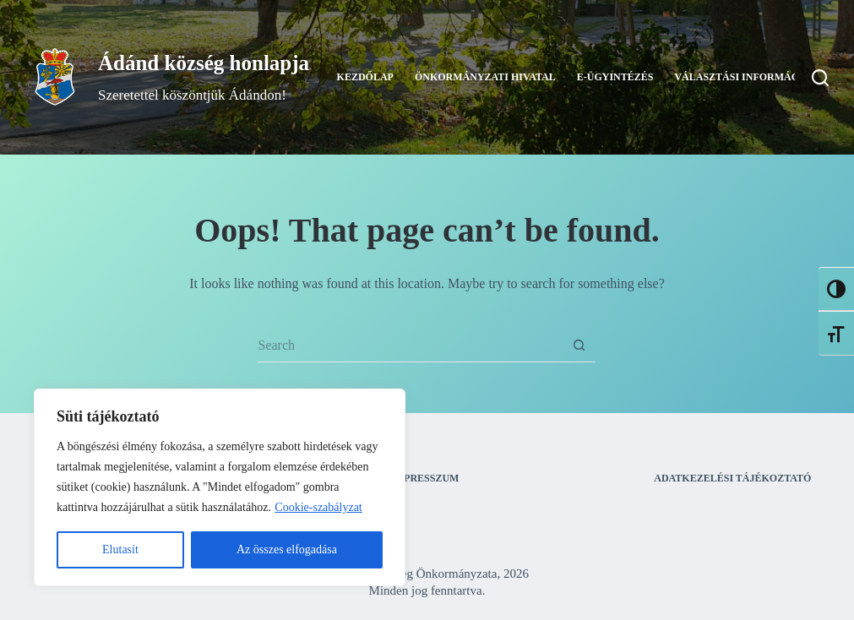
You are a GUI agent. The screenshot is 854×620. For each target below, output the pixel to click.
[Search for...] (410, 345)
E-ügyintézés (615, 77)
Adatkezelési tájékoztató (732, 478)
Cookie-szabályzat (318, 507)
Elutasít (120, 549)
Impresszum (424, 478)
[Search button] (579, 345)
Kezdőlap (365, 77)
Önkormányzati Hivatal (485, 77)
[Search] (820, 77)
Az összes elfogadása (287, 549)
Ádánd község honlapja (203, 63)
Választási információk (757, 78)
